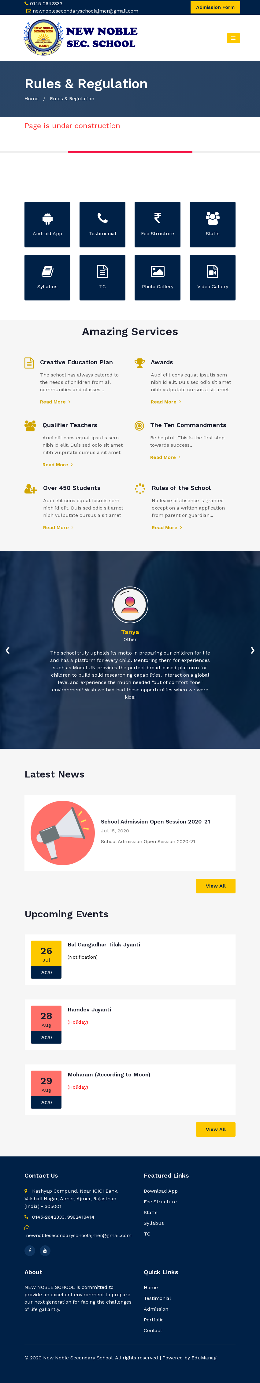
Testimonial (157, 1298)
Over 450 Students (71, 487)
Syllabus (154, 1223)
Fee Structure (160, 1202)
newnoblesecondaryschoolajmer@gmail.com (85, 11)
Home (31, 98)
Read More (55, 402)
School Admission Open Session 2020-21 (155, 821)
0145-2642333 (46, 3)
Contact (153, 1330)
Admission (156, 1309)
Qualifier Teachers (70, 425)
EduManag (204, 1358)
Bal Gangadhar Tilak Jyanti (104, 944)
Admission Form (215, 7)
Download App (161, 1191)
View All (216, 886)
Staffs (151, 1212)
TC (147, 1234)
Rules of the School (181, 487)
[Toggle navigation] (233, 38)
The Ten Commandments (188, 425)
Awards (162, 362)
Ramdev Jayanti (89, 1009)
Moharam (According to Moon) (109, 1074)
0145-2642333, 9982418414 (59, 1217)
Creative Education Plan (76, 362)
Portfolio (154, 1320)
